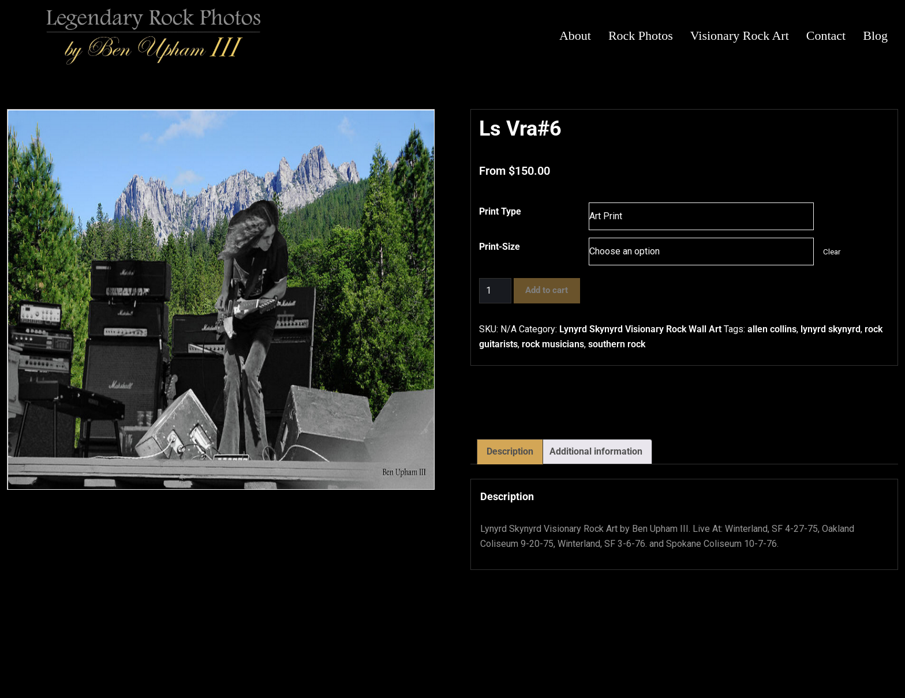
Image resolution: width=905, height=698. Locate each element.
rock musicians (553, 344)
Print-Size (499, 246)
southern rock (616, 344)
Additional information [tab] (595, 451)
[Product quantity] (495, 290)
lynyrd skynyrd (831, 329)
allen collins (771, 329)
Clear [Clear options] (831, 251)
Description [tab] (510, 451)
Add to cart (546, 290)
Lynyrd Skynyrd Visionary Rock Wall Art (640, 329)
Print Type (500, 211)
